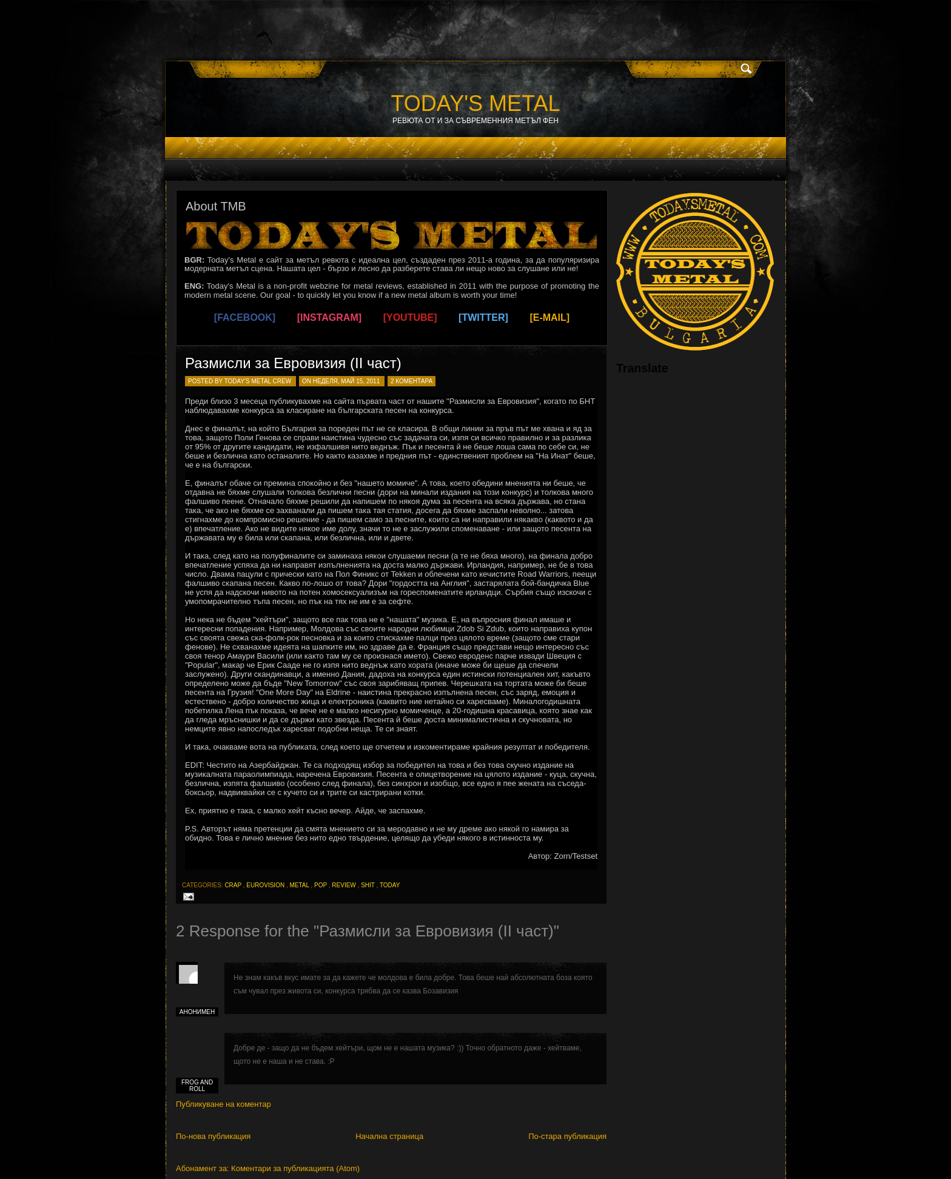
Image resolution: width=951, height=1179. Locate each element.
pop (320, 885)
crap (232, 885)
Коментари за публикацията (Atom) (295, 1168)
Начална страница (389, 1136)
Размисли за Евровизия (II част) (293, 363)
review (343, 885)
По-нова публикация (213, 1136)
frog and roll (197, 1085)
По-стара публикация (567, 1136)
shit (368, 885)
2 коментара (411, 381)
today (390, 885)
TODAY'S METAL (475, 103)
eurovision (265, 885)
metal (299, 885)
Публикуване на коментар (223, 1104)
